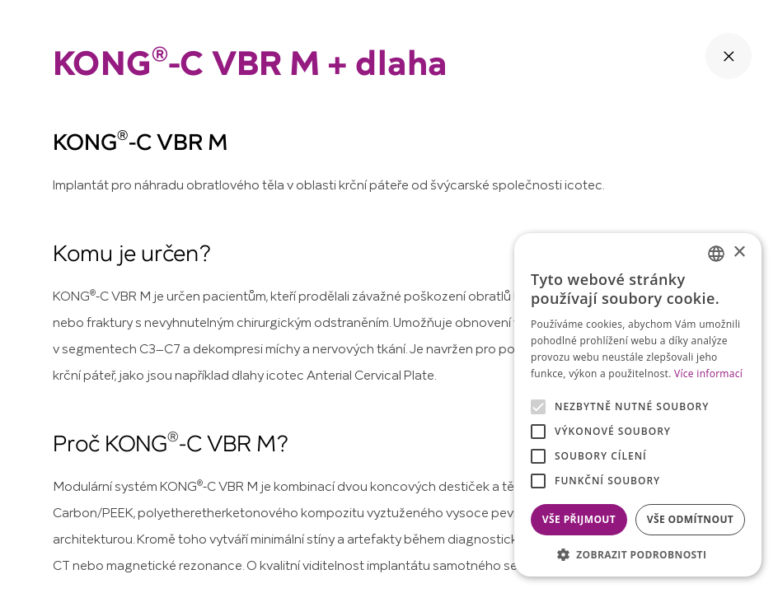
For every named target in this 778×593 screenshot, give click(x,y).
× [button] (739, 252)
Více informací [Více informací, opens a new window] (708, 374)
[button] (638, 553)
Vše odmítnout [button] (690, 519)
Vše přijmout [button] (579, 519)
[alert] (638, 405)
